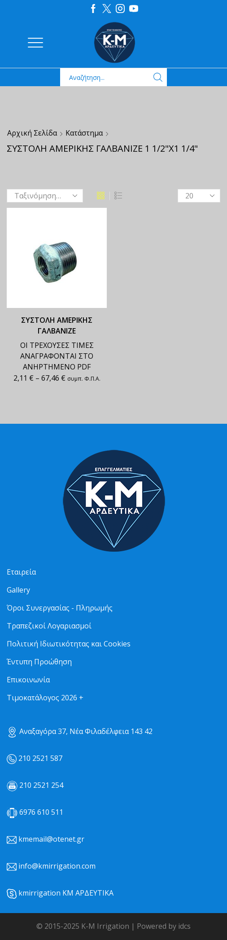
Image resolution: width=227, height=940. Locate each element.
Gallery (18, 590)
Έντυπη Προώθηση (39, 662)
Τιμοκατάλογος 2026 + (45, 698)
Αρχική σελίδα (32, 133)
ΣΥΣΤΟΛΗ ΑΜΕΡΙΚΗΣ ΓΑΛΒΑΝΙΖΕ (56, 325)
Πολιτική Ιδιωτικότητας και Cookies (69, 644)
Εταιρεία (21, 572)
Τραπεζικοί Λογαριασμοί (49, 626)
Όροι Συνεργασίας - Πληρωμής (60, 608)
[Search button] (158, 77)
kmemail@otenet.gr (51, 839)
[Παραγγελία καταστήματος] (45, 195)
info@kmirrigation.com (57, 866)
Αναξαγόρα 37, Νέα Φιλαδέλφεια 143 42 (80, 731)
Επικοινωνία (28, 680)
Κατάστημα (84, 133)
